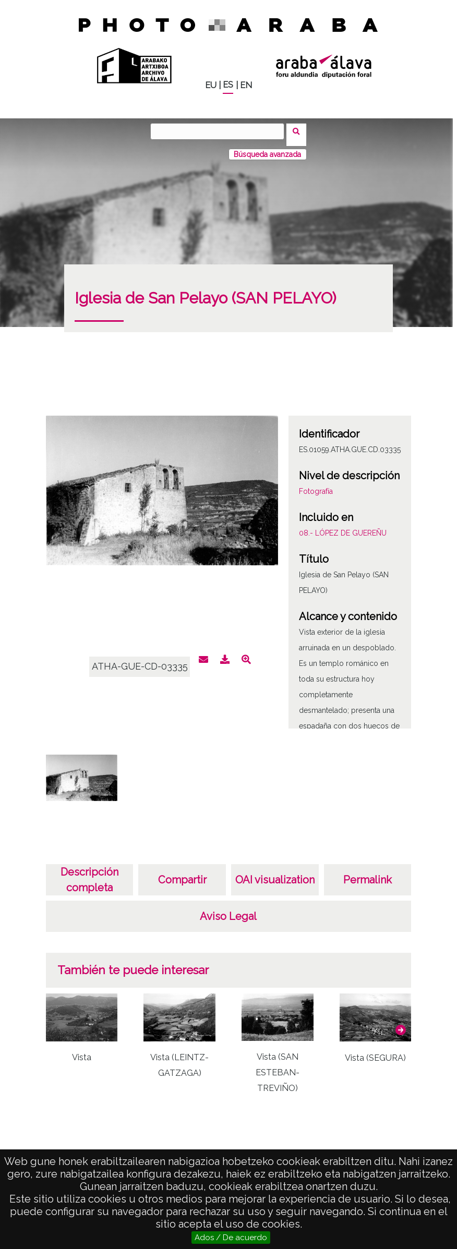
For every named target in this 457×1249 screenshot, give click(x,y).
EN (246, 85)
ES (228, 85)
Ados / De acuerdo (231, 1237)
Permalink (367, 873)
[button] (400, 1023)
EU (211, 85)
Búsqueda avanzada (267, 147)
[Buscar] (220, 131)
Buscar (300, 131)
